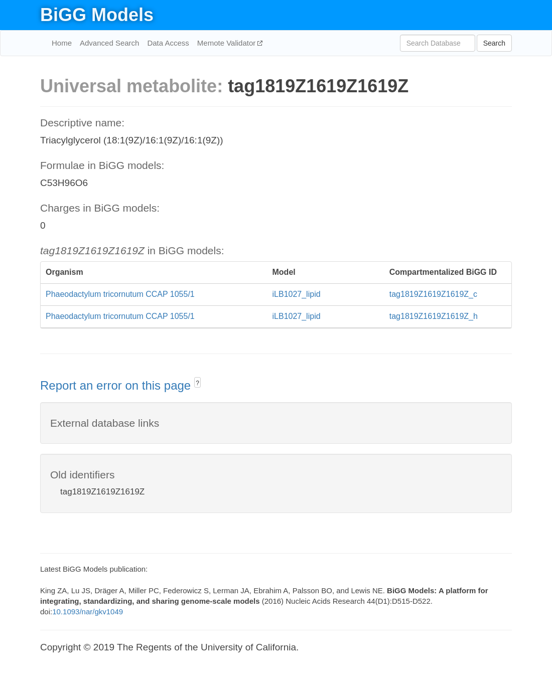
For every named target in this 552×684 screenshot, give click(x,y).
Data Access (168, 43)
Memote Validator (227, 43)
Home (62, 43)
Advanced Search (109, 43)
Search (494, 43)
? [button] (197, 383)
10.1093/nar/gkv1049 (87, 611)
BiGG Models (97, 15)
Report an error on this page (117, 385)
